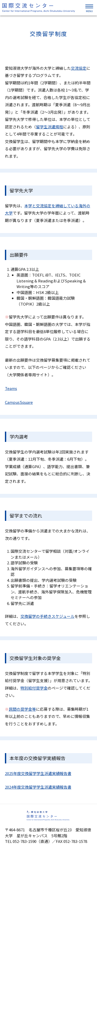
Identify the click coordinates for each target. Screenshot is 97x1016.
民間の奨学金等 (22, 709)
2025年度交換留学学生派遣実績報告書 (38, 773)
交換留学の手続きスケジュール (47, 616)
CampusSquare (19, 402)
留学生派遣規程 (49, 126)
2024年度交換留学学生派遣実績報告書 (38, 787)
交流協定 (78, 68)
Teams (11, 388)
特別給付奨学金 (34, 688)
